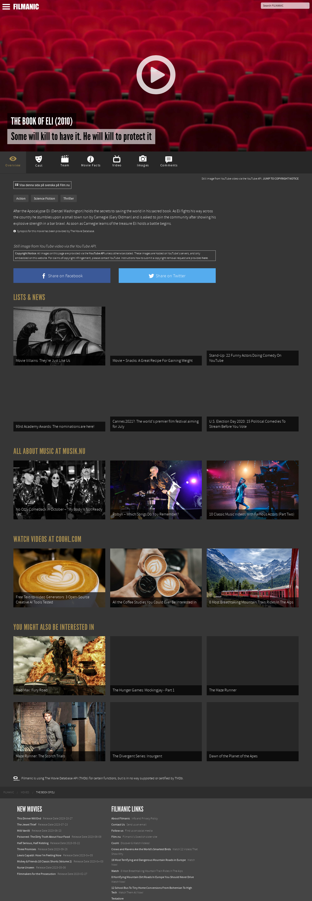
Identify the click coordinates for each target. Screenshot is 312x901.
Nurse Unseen (25, 861)
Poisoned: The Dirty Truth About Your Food (43, 830)
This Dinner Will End (29, 812)
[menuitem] (8, 786)
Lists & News (29, 297)
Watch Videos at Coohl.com (47, 535)
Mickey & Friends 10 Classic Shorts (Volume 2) (44, 855)
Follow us (117, 824)
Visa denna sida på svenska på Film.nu (42, 185)
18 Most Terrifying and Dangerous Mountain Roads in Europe (148, 853)
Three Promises (26, 842)
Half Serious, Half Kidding (33, 836)
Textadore (117, 892)
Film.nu (116, 830)
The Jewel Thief (26, 818)
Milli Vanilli (23, 824)
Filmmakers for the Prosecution (36, 867)
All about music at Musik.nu (49, 449)
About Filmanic (120, 812)
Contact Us (118, 818)
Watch (115, 864)
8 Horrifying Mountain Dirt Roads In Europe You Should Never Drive (152, 870)
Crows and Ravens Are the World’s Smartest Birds (141, 842)
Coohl (115, 836)
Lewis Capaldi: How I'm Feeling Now (39, 848)
